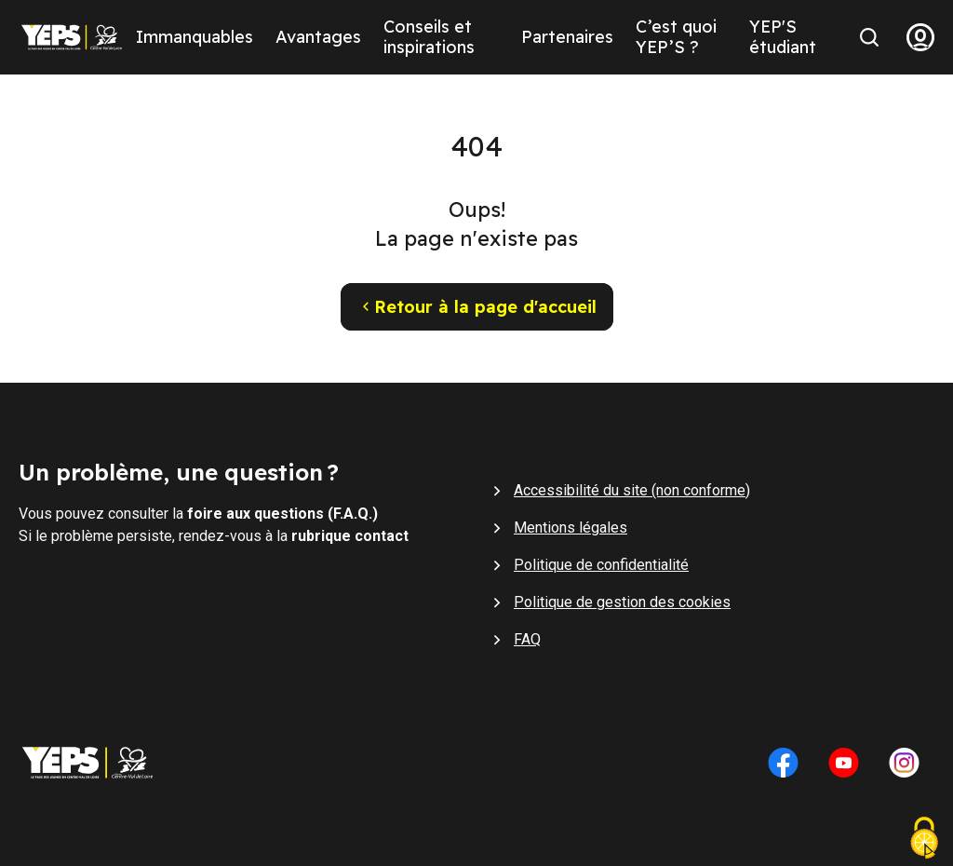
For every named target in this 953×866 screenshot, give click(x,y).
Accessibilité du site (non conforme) (632, 490)
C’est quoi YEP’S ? (676, 37)
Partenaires (567, 36)
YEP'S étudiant (782, 37)
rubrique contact (350, 536)
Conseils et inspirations (429, 37)
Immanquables (194, 36)
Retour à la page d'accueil (477, 307)
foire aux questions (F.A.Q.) (282, 513)
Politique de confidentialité (601, 565)
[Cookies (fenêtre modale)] (924, 840)
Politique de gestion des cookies (622, 602)
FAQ (527, 639)
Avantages (318, 36)
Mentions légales (570, 527)
